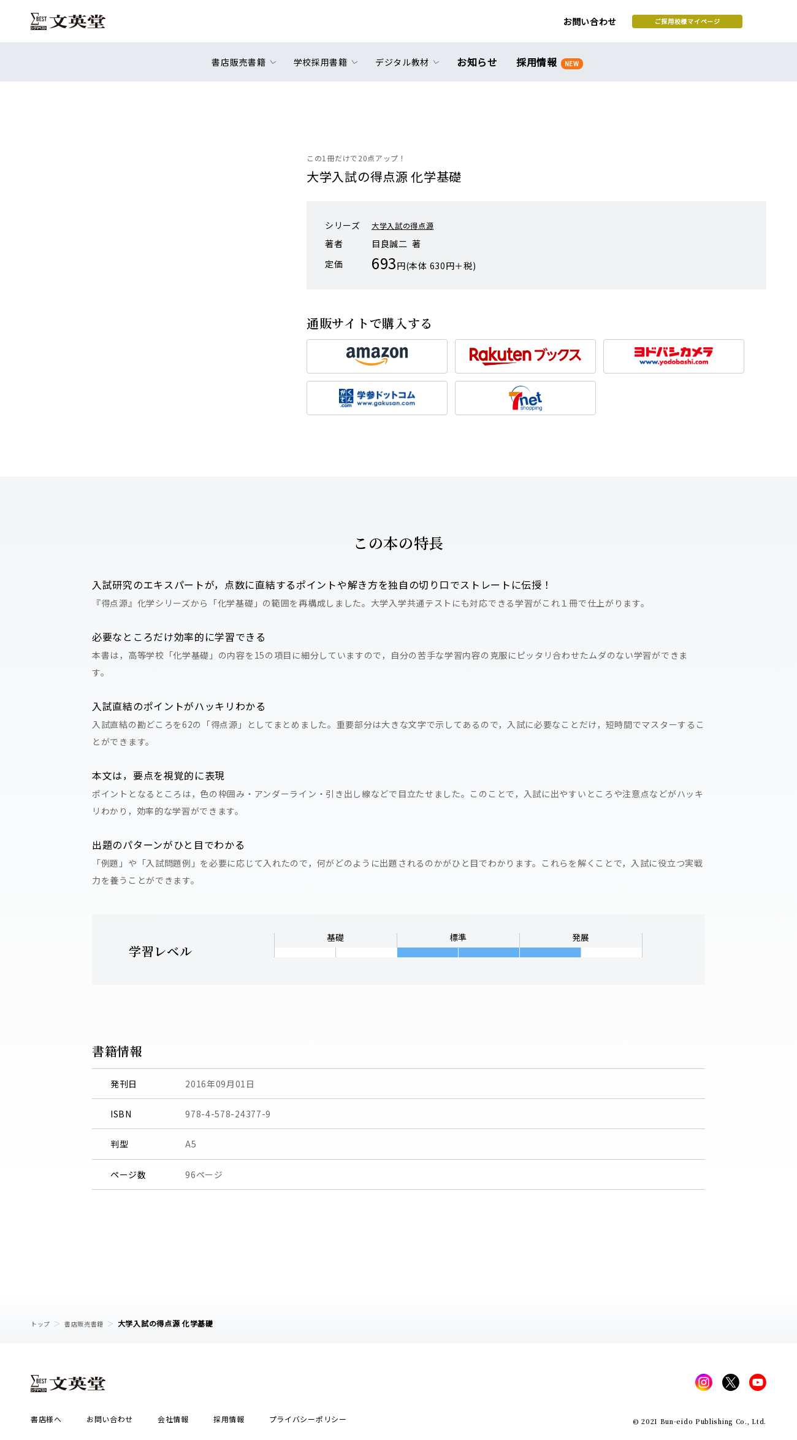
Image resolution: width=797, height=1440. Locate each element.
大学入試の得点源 (408, 225)
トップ (42, 1323)
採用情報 (547, 69)
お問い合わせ (491, 26)
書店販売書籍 (91, 1323)
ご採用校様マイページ (589, 25)
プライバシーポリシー (308, 1422)
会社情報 (173, 1422)
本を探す (711, 25)
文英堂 (79, 26)
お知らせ (480, 69)
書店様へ (46, 1422)
